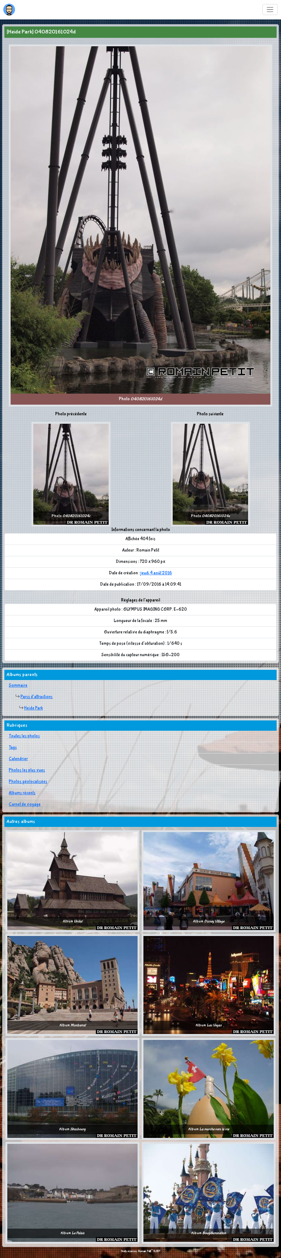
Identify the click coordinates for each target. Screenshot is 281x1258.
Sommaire (18, 685)
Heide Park (33, 708)
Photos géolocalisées (28, 781)
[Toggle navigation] (270, 9)
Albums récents (22, 793)
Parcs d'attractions (36, 697)
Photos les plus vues (27, 770)
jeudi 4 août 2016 (156, 573)
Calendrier (18, 759)
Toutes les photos (24, 736)
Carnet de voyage (25, 804)
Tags (13, 747)
